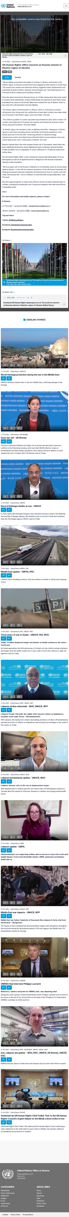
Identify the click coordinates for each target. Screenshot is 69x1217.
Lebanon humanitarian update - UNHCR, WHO (23, 778)
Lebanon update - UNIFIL (13, 846)
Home (39, 1190)
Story (7, 77)
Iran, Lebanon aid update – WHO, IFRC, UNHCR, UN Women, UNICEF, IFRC (34, 1054)
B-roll (3, 1201)
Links (38, 1198)
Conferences (5, 1203)
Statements (5, 1196)
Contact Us (40, 1201)
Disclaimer (40, 1206)
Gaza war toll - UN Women (14, 437)
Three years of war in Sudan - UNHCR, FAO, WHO (25, 635)
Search (39, 1193)
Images (3, 1198)
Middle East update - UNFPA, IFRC (17, 571)
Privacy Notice (28, 1214)
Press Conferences (8, 1193)
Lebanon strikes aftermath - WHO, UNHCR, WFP (24, 706)
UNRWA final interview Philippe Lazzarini (21, 984)
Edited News (5, 1190)
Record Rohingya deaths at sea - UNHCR (21, 506)
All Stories (4, 1206)
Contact (5, 1214)
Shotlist (18, 77)
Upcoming (40, 1196)
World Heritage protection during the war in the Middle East (30, 374)
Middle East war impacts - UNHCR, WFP (20, 912)
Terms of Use (41, 1203)
